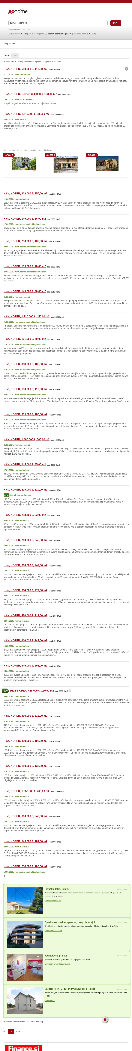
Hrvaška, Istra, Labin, (57, 889)
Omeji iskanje (9, 43)
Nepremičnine (14, 30)
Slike (15, 56)
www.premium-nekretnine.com (57, 964)
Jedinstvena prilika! (56, 955)
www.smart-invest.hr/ (53, 931)
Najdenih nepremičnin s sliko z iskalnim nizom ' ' (28, 150)
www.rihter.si (50, 1000)
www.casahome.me (53, 901)
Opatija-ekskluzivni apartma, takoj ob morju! (70, 922)
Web (7, 56)
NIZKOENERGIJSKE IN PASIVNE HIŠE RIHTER (71, 989)
